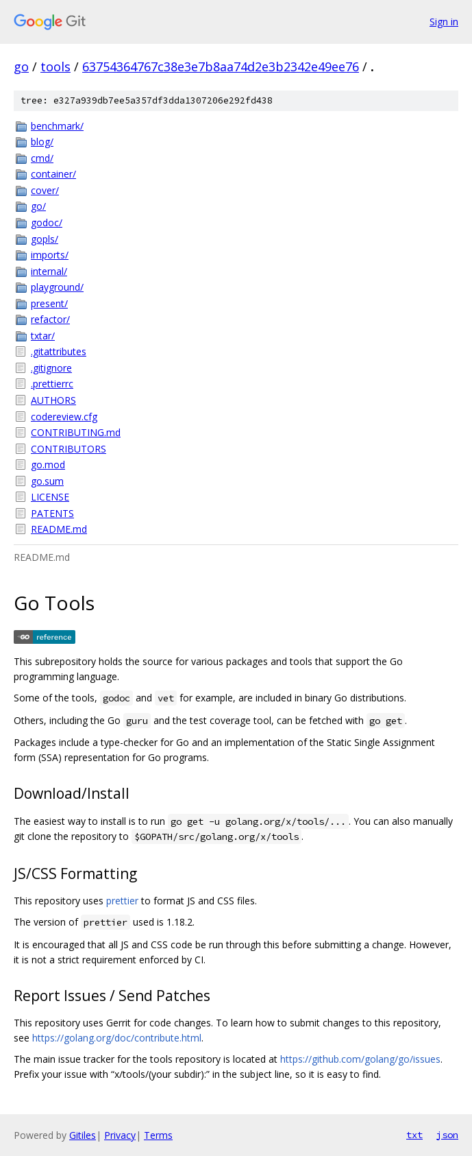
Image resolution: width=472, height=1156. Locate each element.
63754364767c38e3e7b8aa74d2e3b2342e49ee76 (220, 66)
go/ (38, 206)
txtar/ (43, 335)
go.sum (47, 480)
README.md (59, 528)
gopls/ (44, 238)
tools (55, 66)
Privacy (120, 1135)
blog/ (42, 141)
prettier (122, 900)
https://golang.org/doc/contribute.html (116, 1037)
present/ (49, 303)
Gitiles (82, 1135)
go (21, 66)
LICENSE (50, 496)
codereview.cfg (64, 416)
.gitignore (51, 367)
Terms (158, 1135)
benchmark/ (57, 125)
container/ (53, 173)
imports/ (50, 254)
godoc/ (46, 222)
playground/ (57, 286)
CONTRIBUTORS (68, 448)
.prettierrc (52, 383)
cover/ (45, 190)
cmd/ (42, 158)
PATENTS (52, 513)
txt (414, 1135)
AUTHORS (53, 400)
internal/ (49, 271)
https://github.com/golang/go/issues (360, 1058)
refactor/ (50, 319)
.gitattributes (58, 351)
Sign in (444, 21)
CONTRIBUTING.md (76, 432)
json (447, 1135)
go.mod (48, 464)
